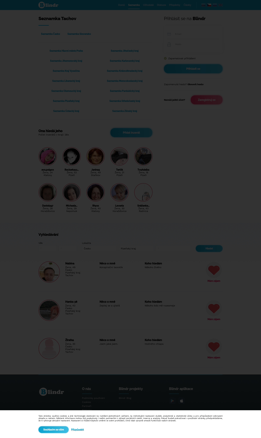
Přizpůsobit (77, 429)
